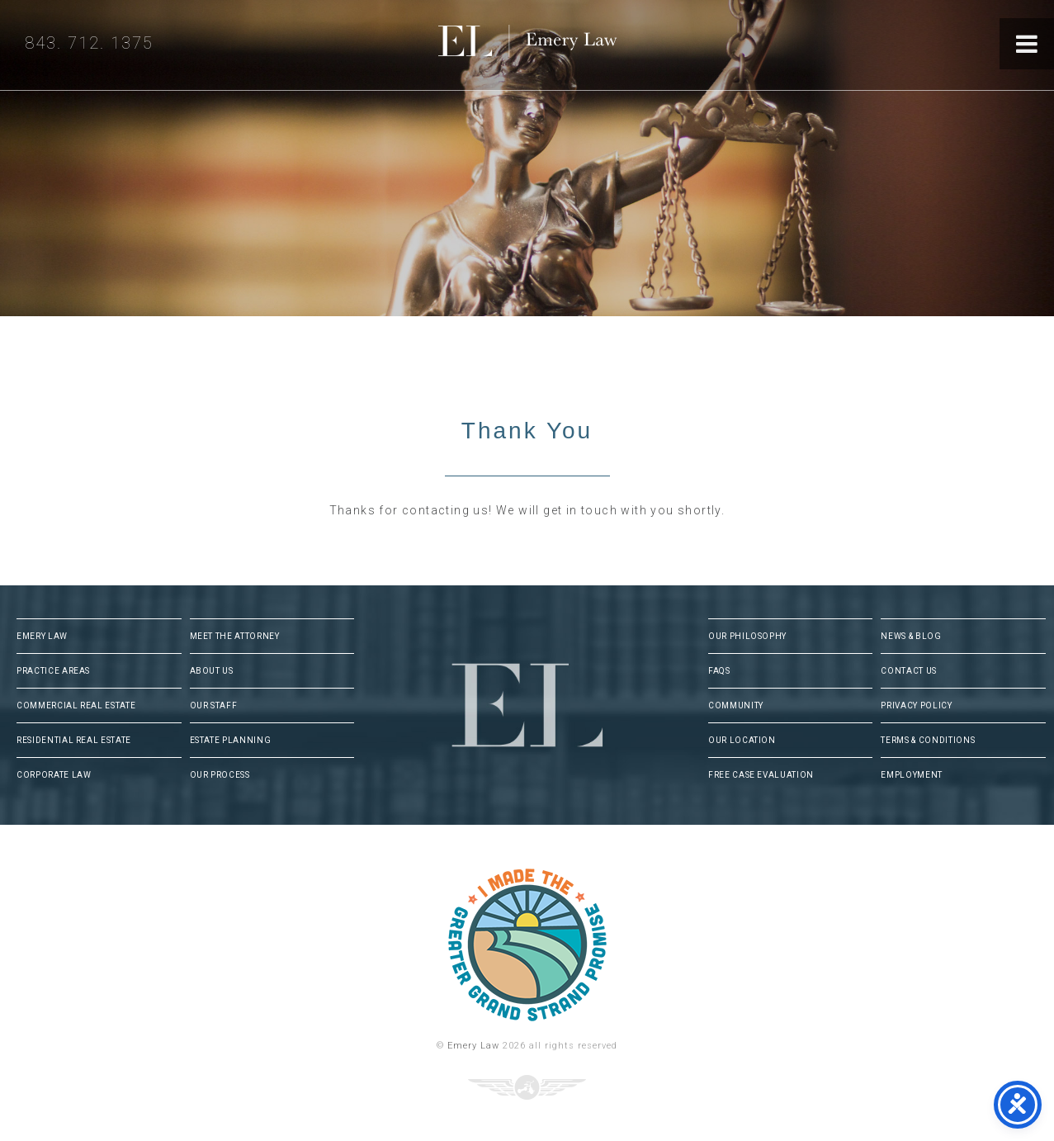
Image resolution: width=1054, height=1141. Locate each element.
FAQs (719, 670)
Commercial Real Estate (76, 705)
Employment (912, 774)
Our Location (742, 740)
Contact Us (909, 670)
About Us (212, 670)
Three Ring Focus (527, 1087)
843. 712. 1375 (89, 43)
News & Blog (911, 636)
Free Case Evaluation (761, 774)
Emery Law (561, 45)
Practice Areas (53, 670)
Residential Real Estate (74, 740)
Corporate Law (54, 774)
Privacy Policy (916, 705)
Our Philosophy (747, 636)
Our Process (220, 774)
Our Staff (214, 705)
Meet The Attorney (235, 636)
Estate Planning (231, 740)
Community (735, 705)
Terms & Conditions (928, 740)
